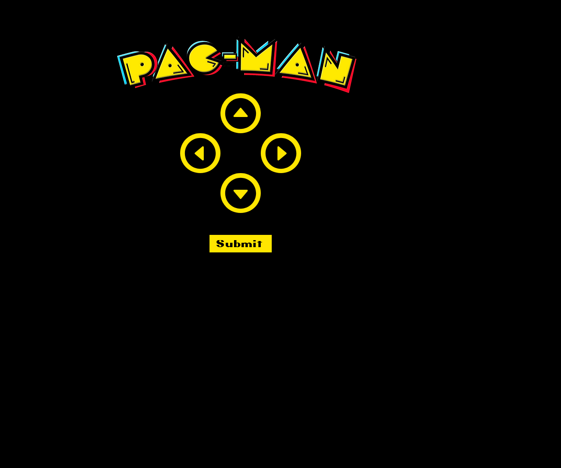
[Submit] (240, 243)
